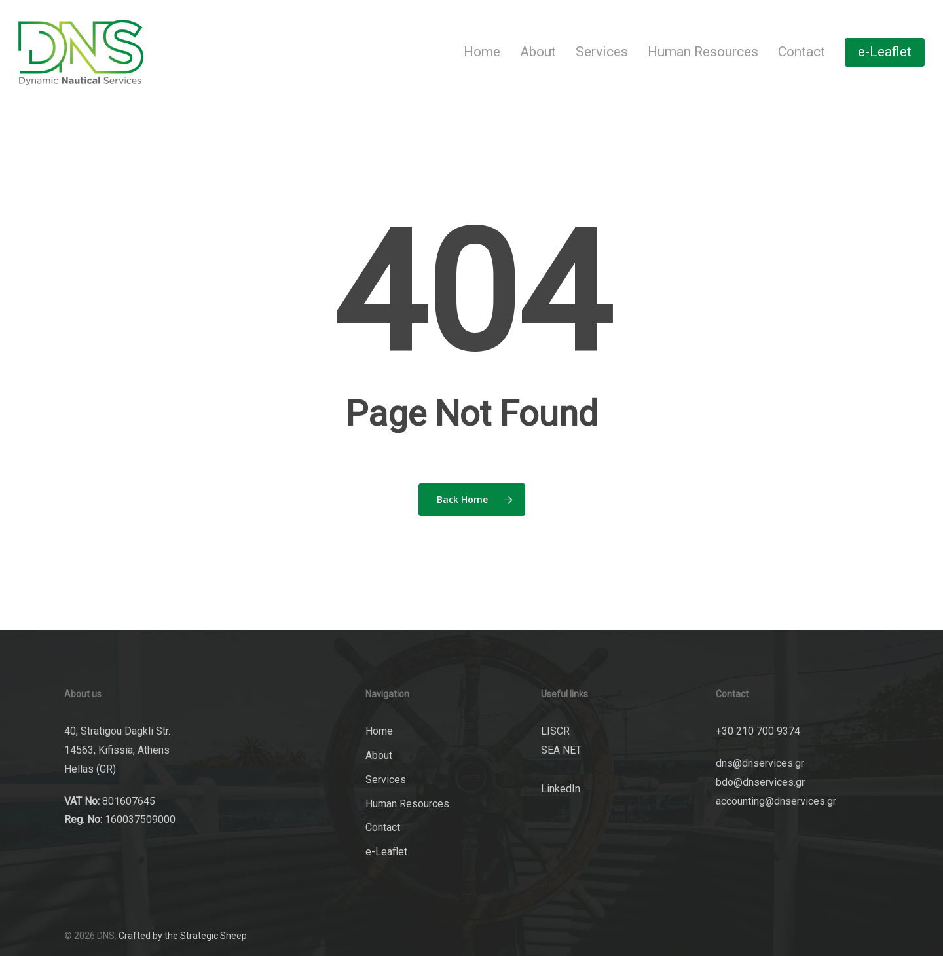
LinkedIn (560, 788)
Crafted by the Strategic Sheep (183, 935)
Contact (382, 827)
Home (379, 731)
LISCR (555, 731)
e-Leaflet (386, 851)
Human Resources (407, 804)
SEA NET (561, 750)
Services (385, 779)
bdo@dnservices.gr (760, 782)
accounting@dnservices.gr (776, 801)
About (378, 755)
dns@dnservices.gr (760, 763)
